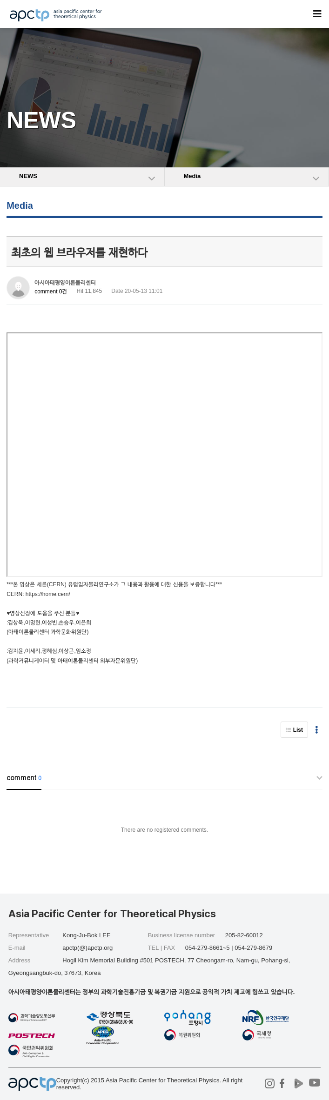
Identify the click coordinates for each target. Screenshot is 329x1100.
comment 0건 (50, 291)
